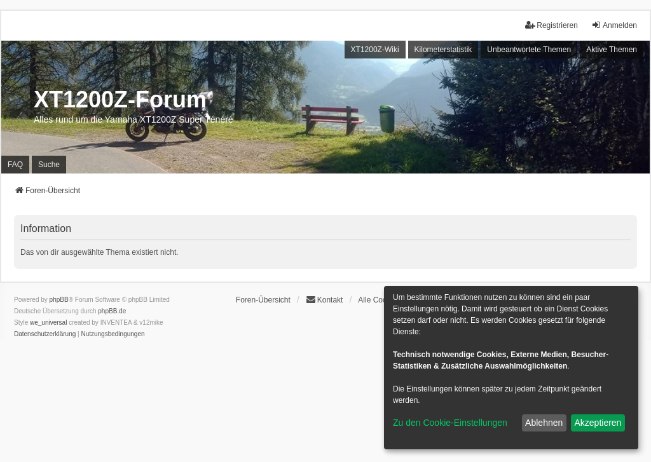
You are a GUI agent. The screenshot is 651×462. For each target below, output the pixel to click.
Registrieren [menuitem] (551, 25)
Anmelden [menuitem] (614, 25)
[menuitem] (45, 334)
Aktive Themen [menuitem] (611, 49)
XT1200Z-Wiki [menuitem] (375, 49)
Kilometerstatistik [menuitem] (443, 49)
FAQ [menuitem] (15, 164)
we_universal (48, 322)
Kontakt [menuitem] (324, 299)
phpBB (59, 299)
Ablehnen (544, 423)
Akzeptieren (597, 423)
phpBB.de (112, 311)
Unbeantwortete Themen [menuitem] (529, 49)
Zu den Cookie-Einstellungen (450, 423)
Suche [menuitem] (49, 164)
